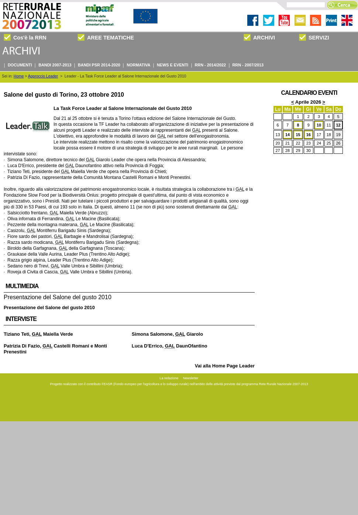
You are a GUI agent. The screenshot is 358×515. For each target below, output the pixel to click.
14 (287, 134)
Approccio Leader (43, 76)
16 (308, 134)
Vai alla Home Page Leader (225, 366)
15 (298, 134)
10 (319, 125)
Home (19, 76)
